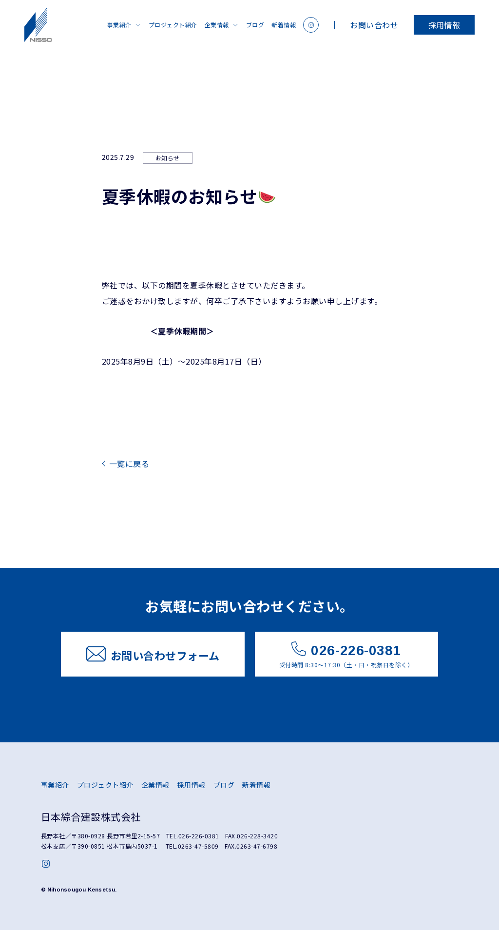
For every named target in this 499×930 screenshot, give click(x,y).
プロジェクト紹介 (173, 24)
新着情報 (283, 24)
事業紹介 (119, 24)
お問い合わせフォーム (153, 654)
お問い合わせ (374, 25)
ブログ (255, 24)
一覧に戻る (129, 463)
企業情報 (217, 24)
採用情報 (444, 25)
